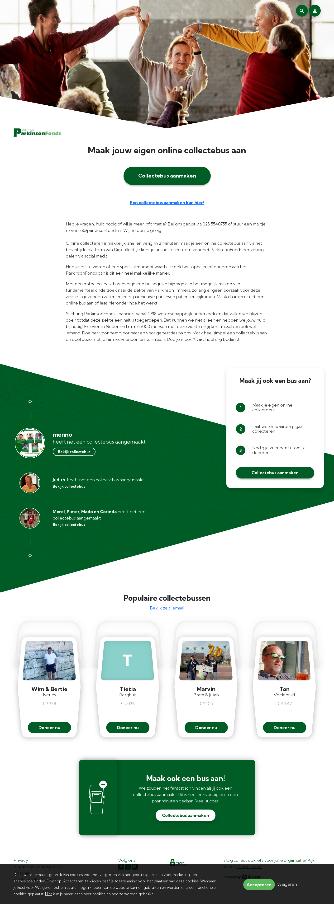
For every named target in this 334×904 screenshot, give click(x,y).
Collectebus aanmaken (167, 175)
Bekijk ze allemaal (167, 608)
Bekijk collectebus (74, 452)
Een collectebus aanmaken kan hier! (167, 202)
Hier (48, 894)
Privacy (21, 860)
